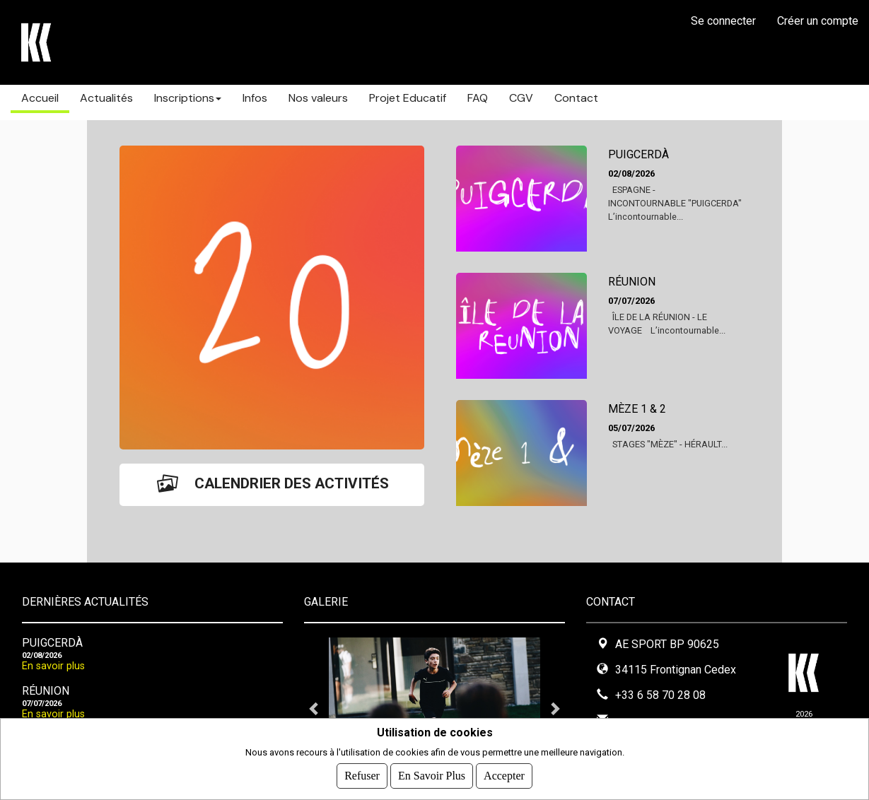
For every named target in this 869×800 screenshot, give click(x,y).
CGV (521, 97)
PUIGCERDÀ (638, 154)
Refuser (362, 776)
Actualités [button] (106, 97)
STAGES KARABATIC (148, 42)
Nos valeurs (318, 97)
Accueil (40, 97)
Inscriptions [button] (187, 97)
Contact (576, 97)
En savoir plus (53, 666)
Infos (255, 97)
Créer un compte (817, 21)
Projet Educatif (407, 97)
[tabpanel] (434, 708)
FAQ (477, 97)
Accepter (504, 776)
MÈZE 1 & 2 (637, 409)
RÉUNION (631, 281)
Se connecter (723, 21)
